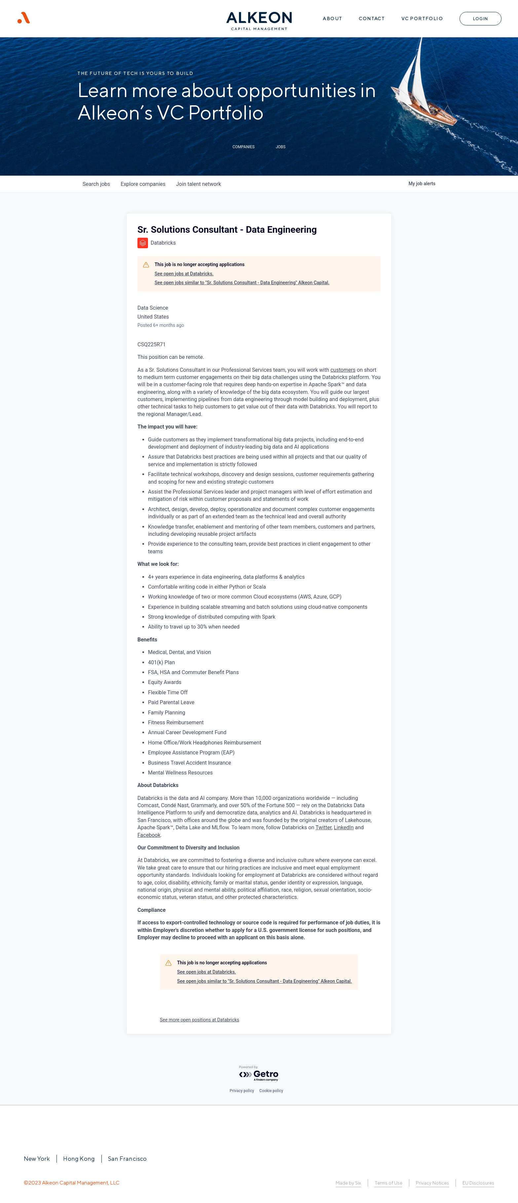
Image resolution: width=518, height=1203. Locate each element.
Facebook (148, 835)
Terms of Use (388, 1183)
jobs (96, 184)
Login (480, 18)
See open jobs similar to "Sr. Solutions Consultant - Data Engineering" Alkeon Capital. (242, 282)
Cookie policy (271, 1090)
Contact (372, 18)
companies (143, 184)
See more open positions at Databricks (199, 1019)
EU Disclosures (478, 1183)
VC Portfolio (422, 18)
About (332, 18)
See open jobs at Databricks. (184, 273)
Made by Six (348, 1183)
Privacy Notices (432, 1183)
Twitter (323, 827)
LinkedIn (344, 827)
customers (342, 370)
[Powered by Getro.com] (259, 1074)
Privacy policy (242, 1090)
